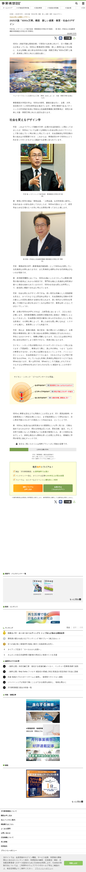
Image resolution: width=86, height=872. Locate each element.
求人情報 (4, 842)
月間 (81, 627)
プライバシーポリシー (9, 850)
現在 (68, 627)
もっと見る (74, 599)
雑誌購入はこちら (7, 824)
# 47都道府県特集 (23, 8)
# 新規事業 (38, 8)
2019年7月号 (71, 33)
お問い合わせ (5, 833)
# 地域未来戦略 (53, 8)
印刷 (67, 38)
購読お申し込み (6, 815)
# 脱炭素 (68, 8)
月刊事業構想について (9, 811)
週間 (74, 627)
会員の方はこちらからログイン (58, 488)
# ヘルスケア (7, 8)
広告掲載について (7, 837)
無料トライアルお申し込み (28, 488)
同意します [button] (73, 863)
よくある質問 (5, 829)
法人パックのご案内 (8, 820)
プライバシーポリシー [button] (44, 868)
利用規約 (4, 846)
